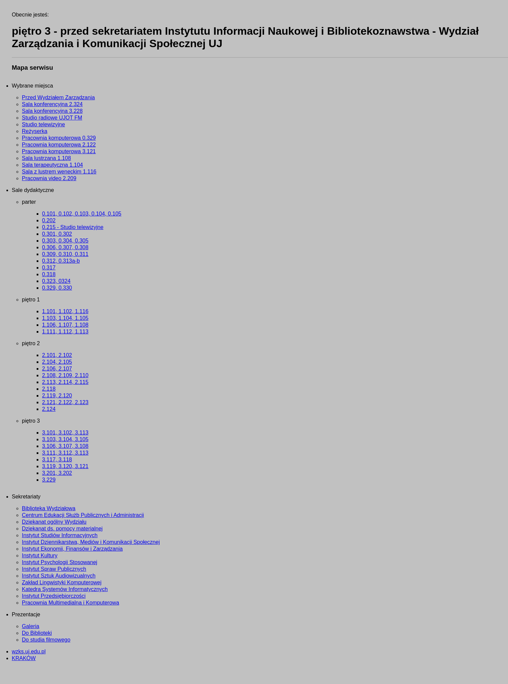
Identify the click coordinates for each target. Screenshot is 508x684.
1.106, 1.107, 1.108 (65, 325)
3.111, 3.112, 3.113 (65, 453)
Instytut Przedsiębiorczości (53, 596)
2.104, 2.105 (57, 362)
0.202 (49, 220)
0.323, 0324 (56, 281)
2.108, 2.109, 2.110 (65, 375)
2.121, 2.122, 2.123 (65, 402)
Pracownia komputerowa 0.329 (59, 138)
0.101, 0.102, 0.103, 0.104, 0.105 (81, 214)
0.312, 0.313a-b (61, 261)
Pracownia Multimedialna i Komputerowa (70, 603)
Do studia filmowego (46, 640)
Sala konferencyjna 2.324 (52, 104)
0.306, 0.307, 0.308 (65, 247)
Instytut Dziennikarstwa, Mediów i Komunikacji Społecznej (91, 542)
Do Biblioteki (37, 633)
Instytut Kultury (40, 555)
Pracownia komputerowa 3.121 (59, 151)
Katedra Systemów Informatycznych (65, 589)
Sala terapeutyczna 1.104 (52, 165)
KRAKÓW (24, 658)
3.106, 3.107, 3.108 (65, 446)
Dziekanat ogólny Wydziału (54, 522)
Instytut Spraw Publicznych (54, 569)
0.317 (49, 267)
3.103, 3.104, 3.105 (65, 439)
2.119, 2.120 (57, 395)
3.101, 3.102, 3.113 (65, 432)
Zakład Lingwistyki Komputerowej (62, 582)
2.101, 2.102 (57, 355)
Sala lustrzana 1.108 (46, 158)
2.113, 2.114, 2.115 (65, 382)
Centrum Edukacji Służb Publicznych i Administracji (83, 515)
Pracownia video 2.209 (49, 178)
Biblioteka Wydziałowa (48, 508)
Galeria (30, 626)
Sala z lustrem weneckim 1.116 (59, 171)
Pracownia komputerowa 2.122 (59, 145)
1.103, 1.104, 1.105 (65, 318)
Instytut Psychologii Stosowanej (59, 562)
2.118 (49, 389)
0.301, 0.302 (57, 234)
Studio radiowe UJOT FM (52, 118)
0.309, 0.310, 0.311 (65, 254)
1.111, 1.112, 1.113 (65, 331)
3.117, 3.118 (57, 459)
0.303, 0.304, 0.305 (65, 240)
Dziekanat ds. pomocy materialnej (62, 528)
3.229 (49, 480)
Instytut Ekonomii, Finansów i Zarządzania (72, 549)
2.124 (49, 409)
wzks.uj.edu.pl (29, 651)
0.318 (49, 274)
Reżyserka (34, 131)
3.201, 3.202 (57, 473)
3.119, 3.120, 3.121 (65, 466)
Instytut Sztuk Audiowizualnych (59, 576)
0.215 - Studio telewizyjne (72, 227)
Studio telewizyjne (43, 124)
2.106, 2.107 (57, 368)
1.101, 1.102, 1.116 (65, 311)
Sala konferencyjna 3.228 (52, 111)
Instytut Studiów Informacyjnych (60, 535)
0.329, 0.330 (57, 288)
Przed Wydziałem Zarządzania (58, 97)
